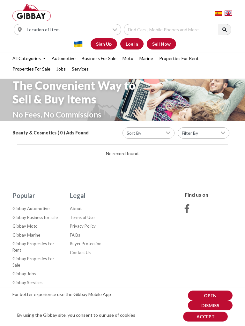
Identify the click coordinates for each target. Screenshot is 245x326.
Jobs (61, 69)
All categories (27, 58)
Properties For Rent (179, 58)
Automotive (64, 58)
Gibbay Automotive (30, 208)
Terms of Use (82, 217)
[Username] (72, 29)
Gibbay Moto (25, 226)
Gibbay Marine (26, 235)
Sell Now (161, 44)
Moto (127, 58)
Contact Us (80, 252)
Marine (146, 58)
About (76, 208)
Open (210, 295)
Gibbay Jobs (24, 273)
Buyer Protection (85, 243)
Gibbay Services (27, 282)
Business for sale (99, 58)
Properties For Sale (31, 69)
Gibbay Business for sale (35, 217)
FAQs (75, 235)
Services (80, 69)
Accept (206, 316)
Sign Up (104, 44)
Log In (132, 44)
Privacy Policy (83, 226)
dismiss (210, 305)
